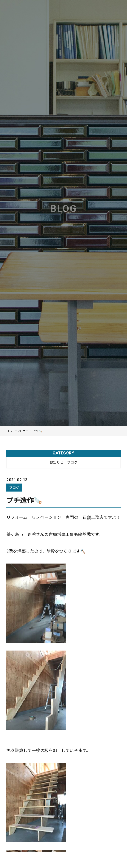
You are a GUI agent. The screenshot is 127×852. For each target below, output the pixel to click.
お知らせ (56, 462)
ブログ (21, 431)
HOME (10, 431)
